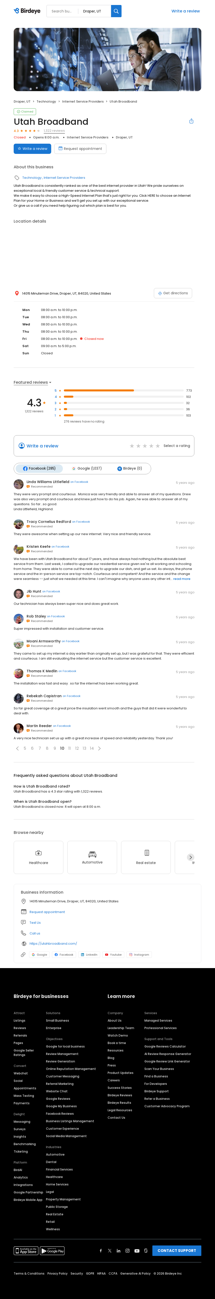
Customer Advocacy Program (167, 1105)
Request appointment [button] (47, 911)
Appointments (25, 1087)
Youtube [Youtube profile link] (113, 954)
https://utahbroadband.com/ (53, 942)
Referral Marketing (60, 1083)
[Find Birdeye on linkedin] (119, 1250)
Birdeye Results (119, 1102)
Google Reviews (58, 1098)
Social (18, 1080)
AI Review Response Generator (167, 1053)
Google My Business (61, 1105)
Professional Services (160, 1027)
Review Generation (60, 1060)
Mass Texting (24, 1095)
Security (77, 1273)
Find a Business (156, 1075)
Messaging (22, 1121)
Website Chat (57, 1090)
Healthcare (54, 1176)
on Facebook (79, 481)
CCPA (113, 1273)
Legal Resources (120, 1109)
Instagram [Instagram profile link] (139, 954)
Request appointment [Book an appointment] (80, 148)
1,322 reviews (54, 130)
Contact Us (116, 1117)
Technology (46, 101)
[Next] (190, 856)
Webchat (21, 1072)
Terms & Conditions (29, 1273)
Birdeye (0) (126, 468)
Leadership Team (121, 1027)
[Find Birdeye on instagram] (127, 1250)
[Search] (116, 11)
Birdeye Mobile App (28, 1199)
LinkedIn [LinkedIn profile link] (89, 954)
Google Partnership (28, 1191)
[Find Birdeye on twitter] (110, 1250)
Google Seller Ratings (24, 1052)
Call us (35, 932)
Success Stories (120, 1087)
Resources (116, 1050)
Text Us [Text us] (35, 921)
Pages (18, 1042)
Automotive (55, 1154)
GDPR (90, 1273)
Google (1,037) (84, 468)
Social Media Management (66, 1135)
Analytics (21, 1177)
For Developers (155, 1083)
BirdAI (18, 1169)
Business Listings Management (70, 1120)
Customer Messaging (62, 1075)
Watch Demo (118, 1035)
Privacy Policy (57, 1273)
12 (77, 747)
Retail (50, 1221)
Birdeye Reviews (120, 1094)
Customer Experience (62, 1128)
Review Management (62, 1053)
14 (92, 747)
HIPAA (101, 1273)
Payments (22, 1102)
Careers (114, 1079)
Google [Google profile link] (39, 954)
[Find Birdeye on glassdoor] (145, 1250)
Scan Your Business (159, 1068)
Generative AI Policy (135, 1273)
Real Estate (54, 1213)
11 (69, 747)
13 (84, 747)
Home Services (57, 1183)
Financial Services (59, 1169)
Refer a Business (157, 1098)
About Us (115, 1020)
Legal (50, 1191)
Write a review (186, 11)
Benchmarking (25, 1143)
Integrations (23, 1184)
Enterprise (53, 1027)
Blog (111, 1057)
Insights (20, 1136)
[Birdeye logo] (28, 11)
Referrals (20, 1035)
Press (112, 1064)
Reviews (20, 1027)
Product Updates (120, 1072)
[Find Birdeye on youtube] (136, 1250)
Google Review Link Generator (167, 1060)
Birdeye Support (156, 1090)
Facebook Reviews (60, 1113)
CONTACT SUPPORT (177, 1249)
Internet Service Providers (83, 101)
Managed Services (158, 1020)
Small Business (57, 1020)
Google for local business (65, 1046)
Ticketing (21, 1151)
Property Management (63, 1198)
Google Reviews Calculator (165, 1046)
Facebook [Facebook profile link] (64, 954)
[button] (17, 747)
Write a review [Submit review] (32, 148)
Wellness (53, 1228)
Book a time (117, 1042)
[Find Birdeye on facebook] (101, 1250)
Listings (19, 1020)
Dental (51, 1161)
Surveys (20, 1128)
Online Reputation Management (71, 1068)
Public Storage (57, 1206)
